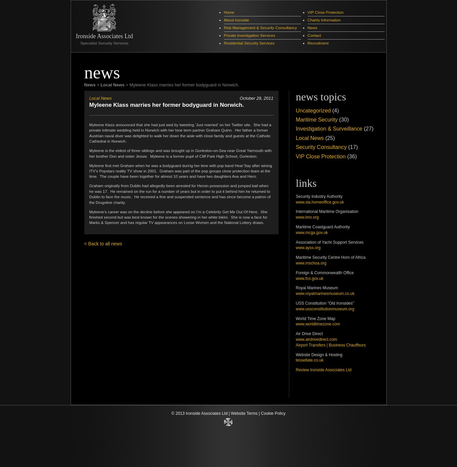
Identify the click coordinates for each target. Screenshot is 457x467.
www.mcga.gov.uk (312, 232)
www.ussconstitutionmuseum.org (325, 309)
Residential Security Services (249, 43)
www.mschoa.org (311, 263)
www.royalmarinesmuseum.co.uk (325, 293)
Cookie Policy (273, 413)
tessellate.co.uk (310, 360)
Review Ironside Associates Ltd (324, 370)
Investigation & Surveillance (329, 129)
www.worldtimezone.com (318, 324)
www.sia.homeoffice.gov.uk (320, 202)
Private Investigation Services (249, 35)
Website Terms (244, 413)
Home (229, 12)
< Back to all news (103, 243)
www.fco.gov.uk (309, 278)
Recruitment (318, 43)
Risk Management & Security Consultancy (260, 27)
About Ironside (236, 20)
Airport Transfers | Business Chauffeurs (331, 345)
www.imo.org (307, 217)
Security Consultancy (321, 147)
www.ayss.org (308, 247)
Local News (100, 98)
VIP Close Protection (326, 12)
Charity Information (324, 20)
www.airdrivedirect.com (316, 339)
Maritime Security (317, 119)
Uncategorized (313, 110)
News (312, 27)
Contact (314, 35)
